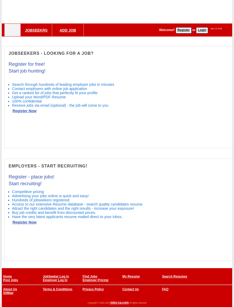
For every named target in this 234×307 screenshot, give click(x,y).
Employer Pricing (96, 280)
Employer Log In (55, 280)
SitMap (8, 293)
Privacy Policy (93, 289)
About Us (10, 289)
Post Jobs (10, 280)
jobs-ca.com (119, 302)
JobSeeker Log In (56, 276)
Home (7, 276)
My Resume (131, 276)
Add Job (67, 30)
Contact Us (130, 289)
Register (183, 30)
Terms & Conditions (57, 289)
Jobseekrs (36, 30)
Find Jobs (90, 276)
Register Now (25, 111)
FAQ (165, 289)
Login (202, 30)
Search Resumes (174, 276)
